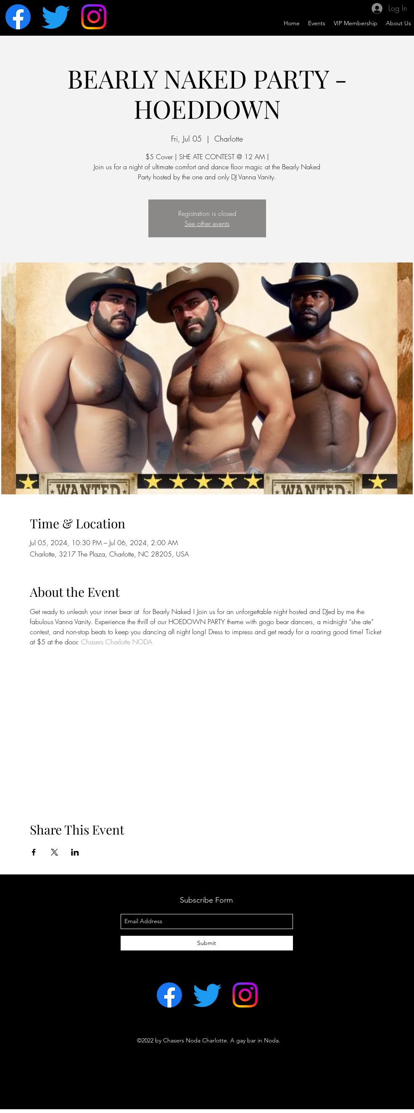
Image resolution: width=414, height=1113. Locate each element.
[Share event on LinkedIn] (75, 852)
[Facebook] (18, 17)
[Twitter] (56, 17)
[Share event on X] (54, 852)
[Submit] (207, 943)
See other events (207, 223)
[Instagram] (94, 17)
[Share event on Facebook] (34, 852)
